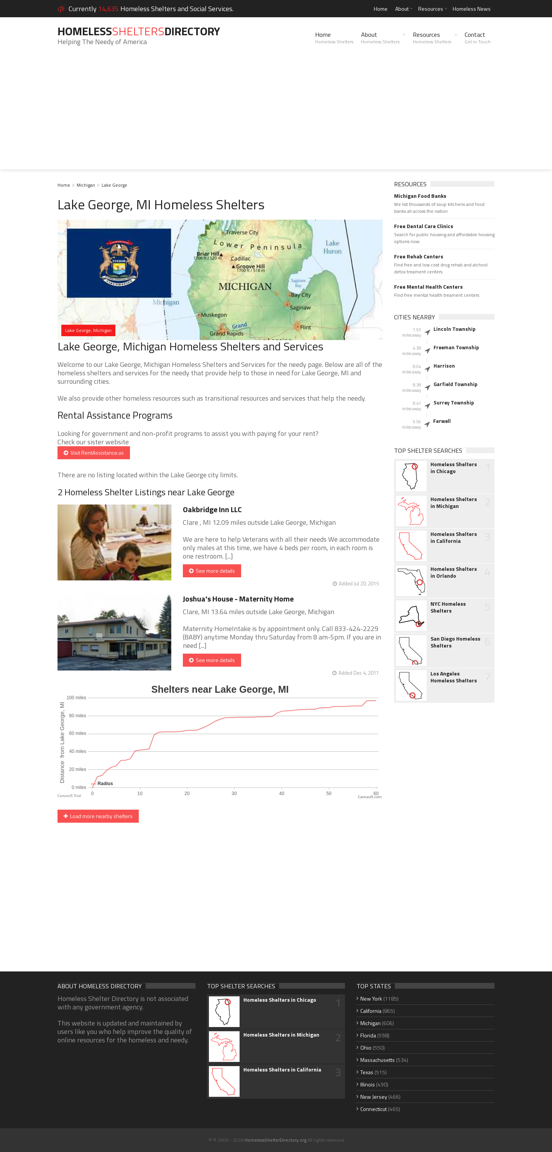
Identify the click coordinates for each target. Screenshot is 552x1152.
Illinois (367, 1084)
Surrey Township (454, 402)
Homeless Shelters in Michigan (453, 502)
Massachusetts (377, 1060)
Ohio (365, 1048)
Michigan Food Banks (420, 195)
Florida (368, 1035)
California (370, 1011)
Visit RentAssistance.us (94, 453)
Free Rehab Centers (418, 256)
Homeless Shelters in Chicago (453, 468)
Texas (366, 1072)
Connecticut (373, 1109)
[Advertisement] (276, 115)
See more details (212, 571)
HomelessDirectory (139, 31)
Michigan (86, 185)
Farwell (442, 420)
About (402, 9)
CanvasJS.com (370, 796)
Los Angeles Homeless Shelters (453, 677)
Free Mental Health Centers (428, 286)
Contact (478, 37)
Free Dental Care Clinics (423, 226)
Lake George (114, 185)
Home (381, 9)
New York (371, 998)
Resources (430, 9)
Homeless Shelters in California (453, 537)
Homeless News (472, 9)
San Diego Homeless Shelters (455, 642)
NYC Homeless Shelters (448, 607)
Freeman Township (456, 347)
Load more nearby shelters (98, 816)
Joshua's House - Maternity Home (238, 599)
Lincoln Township (454, 328)
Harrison (444, 365)
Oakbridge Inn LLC (212, 509)
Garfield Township (455, 384)
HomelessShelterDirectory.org (275, 1140)
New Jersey (373, 1097)
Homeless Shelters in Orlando (453, 572)
